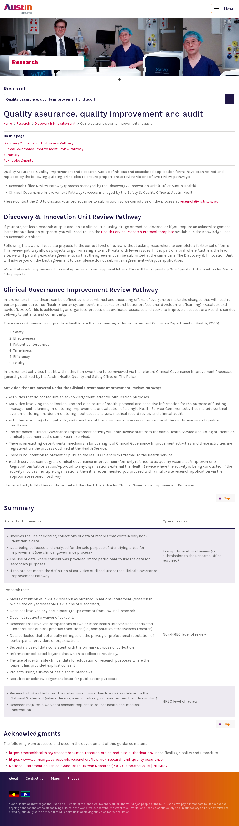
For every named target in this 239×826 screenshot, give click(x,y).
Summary (11, 155)
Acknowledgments (18, 160)
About (13, 778)
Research (23, 123)
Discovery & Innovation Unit (55, 123)
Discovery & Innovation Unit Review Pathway (38, 143)
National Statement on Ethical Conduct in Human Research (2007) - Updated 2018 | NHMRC (88, 766)
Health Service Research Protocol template (137, 231)
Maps (55, 778)
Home (8, 123)
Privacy (73, 778)
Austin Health (18, 9)
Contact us (34, 778)
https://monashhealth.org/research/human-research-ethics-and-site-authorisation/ (81, 752)
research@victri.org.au (199, 201)
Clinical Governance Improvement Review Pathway (43, 149)
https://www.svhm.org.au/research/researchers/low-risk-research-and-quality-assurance (86, 759)
